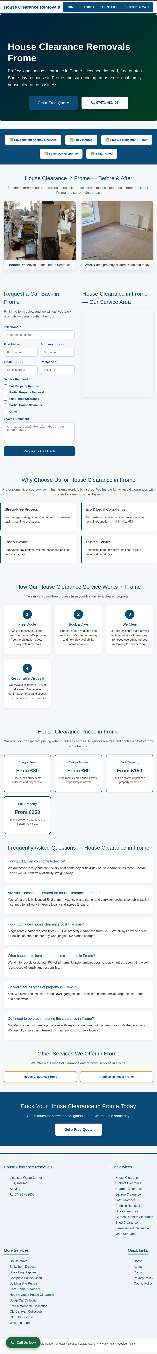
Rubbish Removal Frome (116, 1079)
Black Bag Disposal (23, 1274)
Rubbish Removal (127, 1208)
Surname (53, 344)
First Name (13, 344)
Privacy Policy (143, 1280)
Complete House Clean (26, 1280)
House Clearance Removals (32, 7)
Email (13, 362)
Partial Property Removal (24, 392)
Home (71, 7)
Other (10, 411)
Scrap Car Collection (24, 1302)
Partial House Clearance (23, 405)
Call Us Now (23, 1342)
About (88, 7)
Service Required (17, 379)
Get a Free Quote (53, 103)
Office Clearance (127, 1213)
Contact (109, 7)
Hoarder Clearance (128, 1191)
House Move (18, 1263)
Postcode (49, 362)
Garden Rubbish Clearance (134, 1219)
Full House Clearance (21, 399)
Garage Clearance (128, 1196)
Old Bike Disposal (22, 1319)
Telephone (12, 327)
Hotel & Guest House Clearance (32, 1297)
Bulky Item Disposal (23, 1269)
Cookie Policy (143, 1285)
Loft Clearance (125, 1202)
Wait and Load (20, 1325)
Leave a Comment (16, 419)
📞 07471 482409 (137, 7)
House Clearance (127, 1180)
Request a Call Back (39, 453)
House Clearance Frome (40, 1079)
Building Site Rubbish (24, 1285)
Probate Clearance (128, 1185)
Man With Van (125, 1236)
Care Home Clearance (25, 1291)
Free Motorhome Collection (28, 1308)
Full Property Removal (22, 386)
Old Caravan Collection (26, 1314)
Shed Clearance (126, 1225)
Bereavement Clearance (132, 1230)
